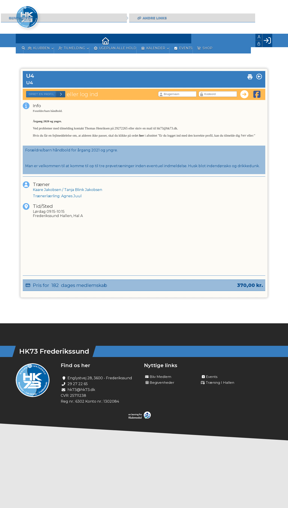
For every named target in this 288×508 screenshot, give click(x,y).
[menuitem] (22, 40)
